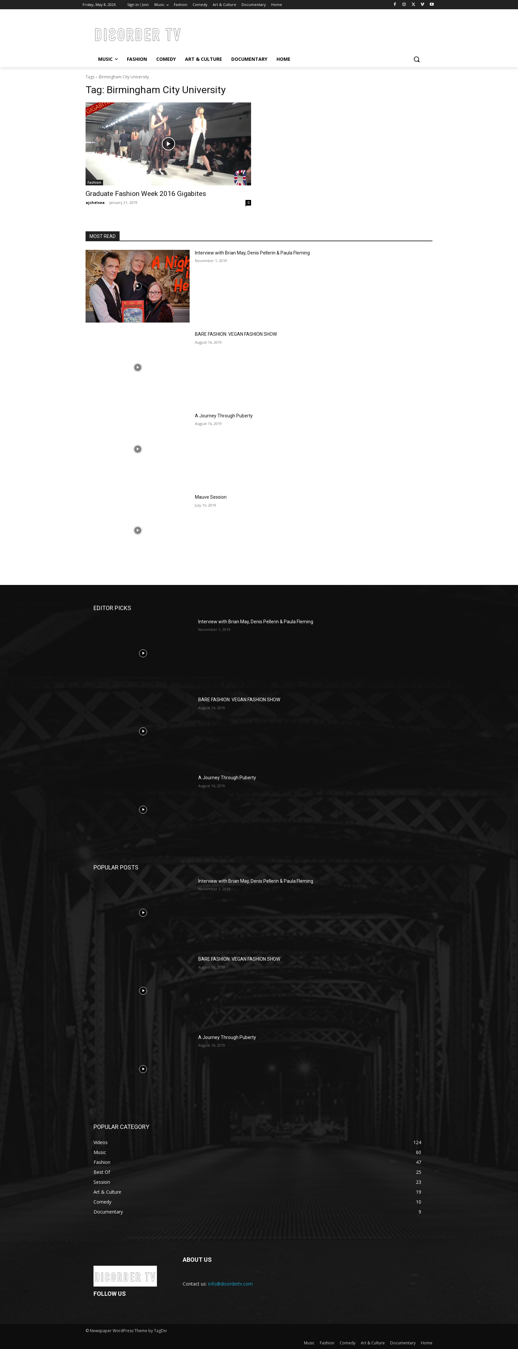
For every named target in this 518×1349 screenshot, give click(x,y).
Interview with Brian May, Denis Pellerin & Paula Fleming (252, 252)
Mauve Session (211, 497)
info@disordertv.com (230, 1284)
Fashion (94, 182)
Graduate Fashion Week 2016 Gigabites (146, 194)
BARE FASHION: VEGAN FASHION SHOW (236, 334)
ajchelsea (95, 202)
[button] (417, 59)
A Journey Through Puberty (224, 415)
